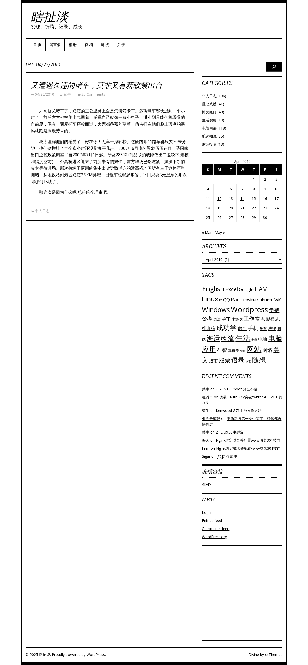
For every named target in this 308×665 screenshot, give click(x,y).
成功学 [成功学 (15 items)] (226, 327)
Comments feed (215, 528)
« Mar (207, 232)
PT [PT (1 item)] (220, 300)
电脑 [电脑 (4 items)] (262, 339)
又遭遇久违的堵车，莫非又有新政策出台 (96, 85)
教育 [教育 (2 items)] (263, 328)
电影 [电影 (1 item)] (254, 339)
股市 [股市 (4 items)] (213, 361)
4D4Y (206, 484)
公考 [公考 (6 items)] (207, 318)
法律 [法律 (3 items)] (272, 328)
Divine (254, 654)
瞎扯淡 (49, 16)
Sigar (206, 456)
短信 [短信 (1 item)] (243, 351)
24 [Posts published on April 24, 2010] (276, 207)
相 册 (73, 44)
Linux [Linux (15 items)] (210, 298)
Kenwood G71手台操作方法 (239, 410)
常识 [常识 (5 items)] (260, 318)
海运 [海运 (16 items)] (213, 338)
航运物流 (209, 136)
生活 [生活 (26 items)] (242, 338)
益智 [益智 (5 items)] (222, 350)
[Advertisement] (242, 594)
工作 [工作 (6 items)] (249, 318)
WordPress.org (214, 536)
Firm (206, 448)
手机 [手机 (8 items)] (253, 328)
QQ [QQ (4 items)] (226, 300)
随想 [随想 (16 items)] (259, 359)
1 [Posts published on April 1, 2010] (254, 179)
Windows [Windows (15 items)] (216, 309)
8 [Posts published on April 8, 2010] (254, 188)
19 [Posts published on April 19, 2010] (219, 207)
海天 (205, 440)
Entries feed (212, 520)
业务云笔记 (211, 418)
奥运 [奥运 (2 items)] (217, 319)
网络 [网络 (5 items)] (267, 350)
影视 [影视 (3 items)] (270, 319)
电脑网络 (209, 128)
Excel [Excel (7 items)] (231, 289)
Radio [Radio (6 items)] (237, 299)
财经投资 (209, 144)
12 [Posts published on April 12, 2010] (219, 198)
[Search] (274, 67)
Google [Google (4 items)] (246, 290)
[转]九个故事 (227, 456)
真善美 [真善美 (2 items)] (233, 350)
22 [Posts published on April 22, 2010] (254, 207)
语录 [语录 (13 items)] (237, 360)
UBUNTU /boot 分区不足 (236, 388)
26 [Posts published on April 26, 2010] (219, 217)
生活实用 (209, 120)
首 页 (37, 44)
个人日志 (42, 210)
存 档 (89, 44)
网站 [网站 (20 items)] (254, 349)
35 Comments (93, 94)
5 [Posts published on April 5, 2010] (219, 188)
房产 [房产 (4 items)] (242, 328)
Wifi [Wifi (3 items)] (277, 300)
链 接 (105, 44)
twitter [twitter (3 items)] (251, 300)
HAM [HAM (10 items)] (261, 289)
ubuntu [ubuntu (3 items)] (266, 300)
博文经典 (209, 111)
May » (220, 232)
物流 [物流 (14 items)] (227, 338)
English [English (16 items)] (213, 288)
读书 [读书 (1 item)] (248, 361)
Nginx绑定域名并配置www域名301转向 (248, 440)
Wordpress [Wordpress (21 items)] (249, 309)
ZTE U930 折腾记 (230, 432)
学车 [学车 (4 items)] (226, 319)
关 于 (121, 44)
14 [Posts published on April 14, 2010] (242, 198)
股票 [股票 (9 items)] (224, 360)
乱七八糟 (209, 103)
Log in (207, 512)
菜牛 (67, 94)
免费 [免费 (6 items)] (274, 310)
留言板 (55, 44)
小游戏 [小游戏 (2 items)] (237, 319)
